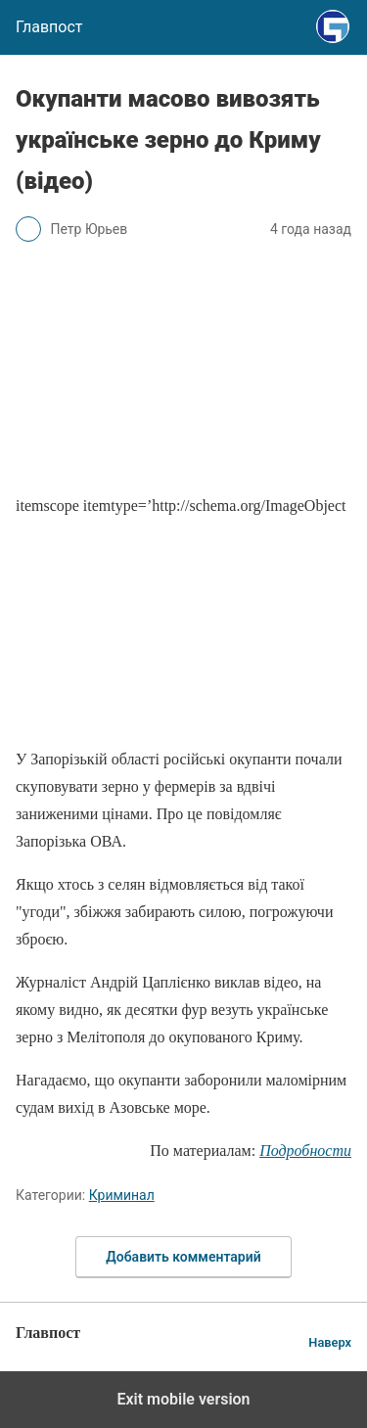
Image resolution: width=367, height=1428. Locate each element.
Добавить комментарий (183, 1257)
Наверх (329, 1342)
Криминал (122, 1195)
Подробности (305, 1150)
